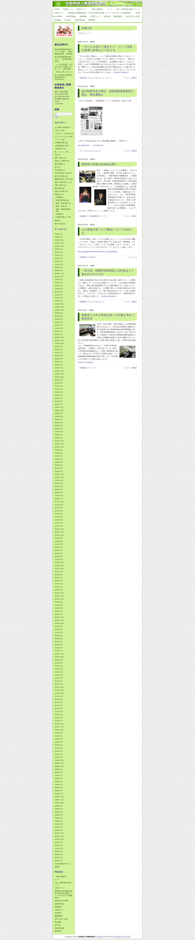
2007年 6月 (59, 851)
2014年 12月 (59, 593)
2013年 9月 (59, 626)
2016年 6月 (59, 547)
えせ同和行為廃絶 (61, 127)
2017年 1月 (59, 526)
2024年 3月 (59, 295)
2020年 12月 (59, 407)
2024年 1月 (59, 301)
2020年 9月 (59, 413)
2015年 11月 (59, 566)
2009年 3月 (59, 788)
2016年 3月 (59, 556)
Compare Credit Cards (122, 937)
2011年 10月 (59, 693)
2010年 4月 (59, 748)
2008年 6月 (59, 815)
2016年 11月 (59, 532)
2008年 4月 (59, 821)
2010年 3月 (59, 751)
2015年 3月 (59, 584)
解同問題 (58, 188)
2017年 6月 (59, 511)
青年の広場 (59, 224)
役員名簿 (106, 16)
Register (139, 2)
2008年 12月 (59, 797)
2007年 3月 (59, 861)
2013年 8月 (59, 629)
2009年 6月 (59, 778)
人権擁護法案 (59, 142)
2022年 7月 (59, 353)
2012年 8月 (59, 663)
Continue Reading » (121, 72)
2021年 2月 (59, 401)
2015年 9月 (59, 572)
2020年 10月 (59, 410)
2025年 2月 (59, 267)
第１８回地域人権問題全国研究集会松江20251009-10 (63, 77)
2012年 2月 (59, 681)
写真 (56, 155)
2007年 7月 (59, 848)
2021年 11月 (59, 374)
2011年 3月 (59, 714)
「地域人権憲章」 (97, 9)
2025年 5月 (59, 258)
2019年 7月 (59, 456)
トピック (108, 78)
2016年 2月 (59, 559)
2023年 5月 (59, 322)
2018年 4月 (59, 492)
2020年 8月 (59, 416)
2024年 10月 (59, 277)
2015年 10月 (59, 569)
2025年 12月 (59, 240)
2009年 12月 (59, 760)
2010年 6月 (59, 742)
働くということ (60, 152)
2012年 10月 (59, 657)
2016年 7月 (59, 544)
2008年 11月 (59, 800)
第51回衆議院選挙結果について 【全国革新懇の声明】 (64, 59)
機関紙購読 (118, 16)
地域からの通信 (60, 161)
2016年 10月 (59, 535)
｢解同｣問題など (62, 217)
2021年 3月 (59, 398)
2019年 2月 (59, 468)
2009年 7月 (59, 775)
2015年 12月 (59, 562)
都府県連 (91, 20)
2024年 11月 (59, 273)
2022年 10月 (59, 343)
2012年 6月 (59, 669)
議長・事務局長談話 (63, 209)
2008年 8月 (59, 809)
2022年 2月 (59, 365)
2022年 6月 (59, 356)
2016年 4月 (59, 553)
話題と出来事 (59, 191)
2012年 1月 (59, 684)
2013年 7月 (59, 632)
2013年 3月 (59, 645)
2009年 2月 (59, 791)
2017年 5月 (59, 514)
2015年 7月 (59, 578)
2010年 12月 (59, 724)
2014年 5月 (59, 611)
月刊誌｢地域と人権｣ (62, 173)
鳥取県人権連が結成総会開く (100, 164)
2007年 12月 (59, 833)
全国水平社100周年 (62, 901)
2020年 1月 (59, 438)
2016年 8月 (59, 541)
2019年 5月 (59, 462)
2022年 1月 (59, 368)
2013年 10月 (59, 623)
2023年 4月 (59, 325)
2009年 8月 (59, 772)
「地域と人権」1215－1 (63, 72)
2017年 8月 (59, 508)
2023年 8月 (59, 316)
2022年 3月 (59, 362)
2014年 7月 (59, 605)
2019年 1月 (59, 471)
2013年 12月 (59, 617)
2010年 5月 (59, 745)
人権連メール (68, 9)
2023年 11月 (59, 307)
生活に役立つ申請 (133, 16)
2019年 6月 (59, 459)
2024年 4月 (59, 292)
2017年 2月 (59, 523)
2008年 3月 (59, 824)
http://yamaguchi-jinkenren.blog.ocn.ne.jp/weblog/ (97, 252)
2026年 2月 (59, 234)
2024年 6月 (59, 286)
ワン (81, 151)
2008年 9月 (59, 806)
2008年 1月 (59, 830)
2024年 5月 (59, 289)
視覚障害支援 (79, 20)
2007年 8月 (59, 845)
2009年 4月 (59, 784)
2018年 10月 (59, 480)
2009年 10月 (59, 766)
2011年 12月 (59, 687)
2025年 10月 (59, 246)
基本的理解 (59, 164)
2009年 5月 (59, 781)
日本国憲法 (59, 170)
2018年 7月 (59, 489)
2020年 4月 (59, 429)
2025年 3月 (59, 264)
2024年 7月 (59, 283)
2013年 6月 (59, 635)
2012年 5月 (59, 672)
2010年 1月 (59, 757)
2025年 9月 (59, 249)
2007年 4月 (59, 857)
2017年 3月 (59, 520)
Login (133, 2)
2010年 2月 (59, 754)
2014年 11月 (59, 596)
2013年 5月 (59, 638)
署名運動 (57, 20)
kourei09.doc (98, 145)
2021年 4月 (59, 395)
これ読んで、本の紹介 (63, 133)
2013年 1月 (59, 651)
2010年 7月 (59, 739)
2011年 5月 (59, 708)
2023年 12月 (59, 304)
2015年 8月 (59, 575)
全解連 (57, 867)
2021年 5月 (59, 392)
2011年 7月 (59, 702)
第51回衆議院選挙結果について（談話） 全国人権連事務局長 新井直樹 (64, 51)
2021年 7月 (59, 386)
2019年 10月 (59, 447)
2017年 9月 (59, 505)
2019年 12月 (59, 441)
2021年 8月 (59, 383)
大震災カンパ (95, 16)
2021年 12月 (59, 371)
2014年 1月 (59, 614)
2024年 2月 (59, 298)
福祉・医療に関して (62, 182)
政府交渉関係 (61, 200)
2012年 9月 (59, 660)
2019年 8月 (59, 453)
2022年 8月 (59, 349)
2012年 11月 (59, 654)
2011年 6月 (59, 705)
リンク (109, 9)
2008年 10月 (59, 803)
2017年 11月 (59, 502)
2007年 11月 (59, 836)
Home (56, 9)
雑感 (56, 221)
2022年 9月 (59, 346)
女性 (56, 167)
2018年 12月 (59, 474)
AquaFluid (100, 937)
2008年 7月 (59, 812)
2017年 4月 (59, 517)
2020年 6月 (59, 423)
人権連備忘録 (94, 216)
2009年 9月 (59, 769)
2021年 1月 (59, 404)
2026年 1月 (59, 237)
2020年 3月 (59, 432)
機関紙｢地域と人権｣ (62, 179)
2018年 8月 (59, 486)
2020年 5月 (59, 426)
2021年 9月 (59, 380)
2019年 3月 (59, 465)
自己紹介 (67, 20)
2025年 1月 (59, 270)
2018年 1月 (59, 499)
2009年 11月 (59, 763)
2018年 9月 (59, 483)
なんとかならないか (96, 78)
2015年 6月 (59, 581)
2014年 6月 (59, 608)
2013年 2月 (59, 648)
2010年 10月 (59, 730)
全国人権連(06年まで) (62, 864)
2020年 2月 (59, 435)
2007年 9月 (59, 842)
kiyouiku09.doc (84, 145)
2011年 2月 (59, 718)
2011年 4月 (59, 712)
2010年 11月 (59, 727)
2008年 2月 (59, 827)
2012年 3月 (59, 678)
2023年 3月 (59, 328)
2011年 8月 (59, 699)
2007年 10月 (59, 839)
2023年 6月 (59, 319)
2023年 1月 (59, 334)
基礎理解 (83, 16)
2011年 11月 (59, 690)
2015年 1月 (59, 590)
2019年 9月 (59, 450)
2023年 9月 (59, 313)
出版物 (58, 197)
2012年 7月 (59, 666)
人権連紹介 (59, 149)
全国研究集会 (71, 16)
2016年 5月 (59, 550)
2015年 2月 (59, 587)
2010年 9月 (59, 733)
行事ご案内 (59, 185)
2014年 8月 (59, 602)
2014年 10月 (59, 599)
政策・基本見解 (61, 203)
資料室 (57, 194)
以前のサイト (81, 9)
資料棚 (58, 214)
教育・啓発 (60, 206)
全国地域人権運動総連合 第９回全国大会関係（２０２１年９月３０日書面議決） (100, 13)
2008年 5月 (59, 818)
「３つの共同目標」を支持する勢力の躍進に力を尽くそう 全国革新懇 (63, 66)
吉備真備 (83, 78)
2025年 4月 (59, 261)
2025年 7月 (59, 252)
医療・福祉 (59, 158)
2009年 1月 (59, 794)
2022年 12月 (59, 337)
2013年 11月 (59, 620)
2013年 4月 (59, 642)
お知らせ (92, 257)
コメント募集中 (131, 78)
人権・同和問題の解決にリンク (128, 9)
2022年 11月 (59, 340)
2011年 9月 (59, 696)
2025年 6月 (59, 255)
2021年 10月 (59, 377)
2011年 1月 (59, 721)
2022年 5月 (59, 359)
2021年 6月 (59, 389)
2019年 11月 (59, 444)
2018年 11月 (59, 477)
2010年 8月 (59, 736)
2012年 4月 (59, 675)
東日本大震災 (59, 176)
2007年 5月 (59, 855)
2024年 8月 (59, 280)
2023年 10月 (59, 310)
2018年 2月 (59, 495)
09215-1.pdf (126, 101)
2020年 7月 (59, 419)
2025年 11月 (59, 243)
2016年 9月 (59, 538)
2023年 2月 (59, 331)
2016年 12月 (59, 529)
